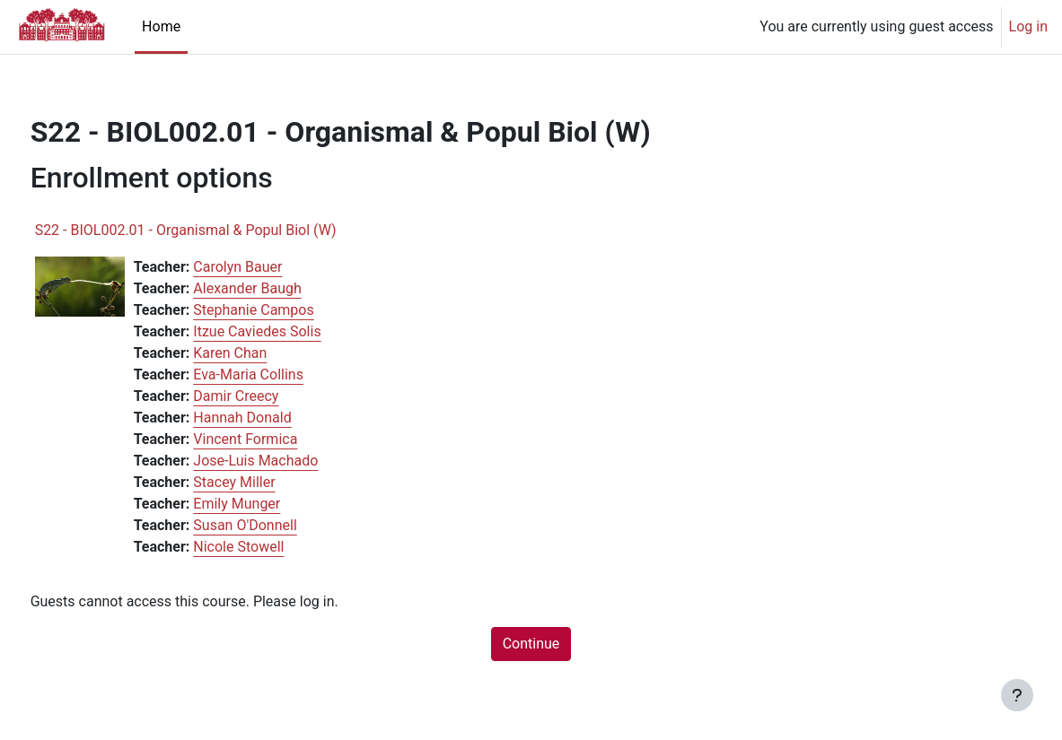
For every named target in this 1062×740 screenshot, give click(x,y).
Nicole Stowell (272, 546)
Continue (531, 643)
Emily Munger (270, 503)
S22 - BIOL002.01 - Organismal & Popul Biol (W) (219, 230)
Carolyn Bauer (271, 266)
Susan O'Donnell (278, 525)
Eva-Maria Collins (282, 374)
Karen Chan (264, 352)
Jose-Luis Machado (289, 460)
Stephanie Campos (287, 309)
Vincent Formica (279, 439)
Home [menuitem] (161, 26)
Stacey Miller (268, 482)
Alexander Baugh (281, 288)
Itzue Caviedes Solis (291, 331)
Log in (1028, 26)
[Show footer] (1017, 695)
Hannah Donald (276, 417)
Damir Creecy (269, 396)
